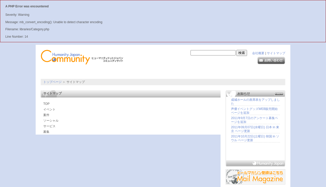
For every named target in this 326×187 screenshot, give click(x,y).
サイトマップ (276, 53)
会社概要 (258, 53)
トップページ (52, 82)
